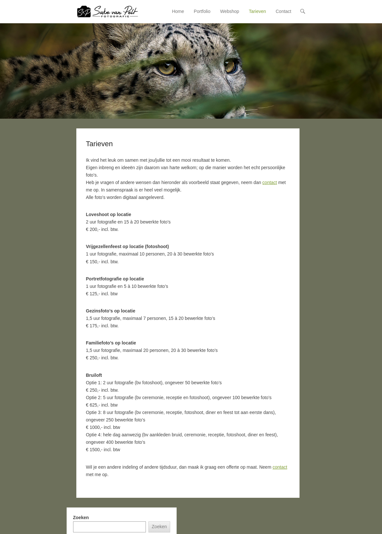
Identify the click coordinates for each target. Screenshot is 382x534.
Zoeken (81, 517)
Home (178, 11)
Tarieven (257, 11)
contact (269, 182)
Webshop (229, 11)
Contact (283, 11)
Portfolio (202, 11)
